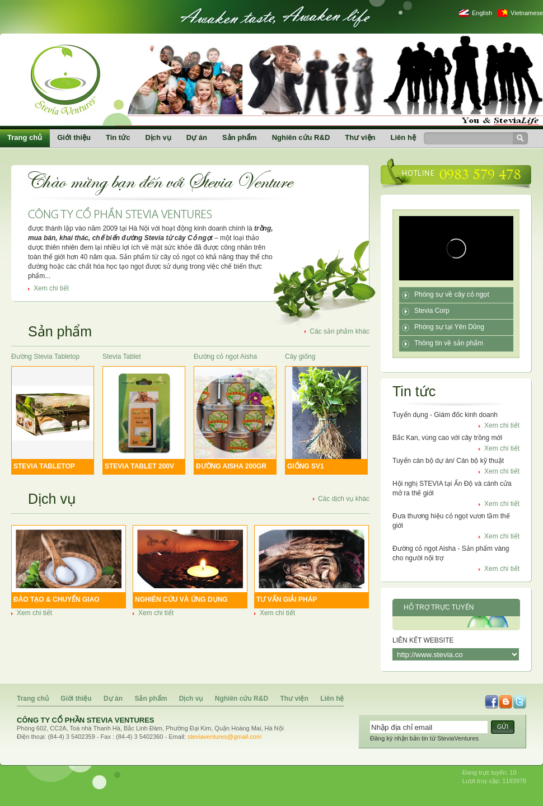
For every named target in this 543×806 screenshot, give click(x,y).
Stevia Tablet (121, 356)
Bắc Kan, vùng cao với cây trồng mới (447, 438)
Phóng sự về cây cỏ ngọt (451, 294)
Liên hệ (403, 137)
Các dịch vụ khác (343, 499)
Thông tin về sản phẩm (448, 343)
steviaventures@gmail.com (224, 736)
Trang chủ (24, 137)
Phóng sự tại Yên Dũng (449, 327)
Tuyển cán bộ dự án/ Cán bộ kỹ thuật (448, 461)
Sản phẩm (239, 137)
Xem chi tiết (51, 288)
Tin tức (118, 137)
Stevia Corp (432, 311)
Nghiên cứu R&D (301, 137)
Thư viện (360, 137)
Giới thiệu (74, 137)
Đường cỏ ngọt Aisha (225, 356)
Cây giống (300, 356)
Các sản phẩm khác (339, 331)
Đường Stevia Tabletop (45, 356)
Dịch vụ (158, 137)
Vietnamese (527, 13)
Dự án (196, 137)
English (482, 13)
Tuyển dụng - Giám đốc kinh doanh (445, 415)
